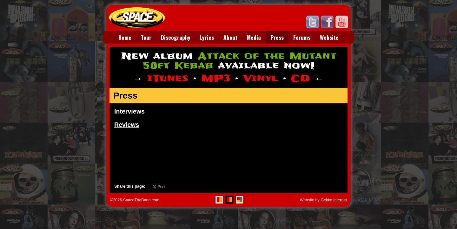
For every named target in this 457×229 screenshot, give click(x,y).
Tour (146, 37)
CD (300, 78)
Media (254, 37)
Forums (301, 37)
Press (277, 37)
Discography (175, 37)
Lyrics (207, 37)
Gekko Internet (334, 200)
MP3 (215, 78)
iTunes (167, 78)
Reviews (126, 124)
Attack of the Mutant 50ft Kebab (239, 61)
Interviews (129, 111)
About (230, 37)
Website (329, 37)
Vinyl (260, 78)
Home (124, 37)
